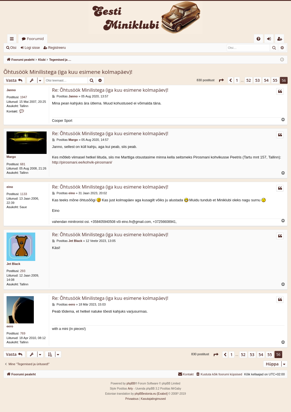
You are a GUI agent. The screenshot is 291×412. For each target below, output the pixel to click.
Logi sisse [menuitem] (270, 39)
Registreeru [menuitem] (281, 39)
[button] (221, 80)
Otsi (13, 48)
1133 (23, 194)
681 (22, 164)
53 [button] (257, 80)
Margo (11, 156)
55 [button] (275, 80)
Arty (130, 388)
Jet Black (13, 263)
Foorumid (35, 38)
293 (22, 271)
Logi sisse (32, 48)
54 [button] (266, 80)
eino (10, 187)
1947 (23, 97)
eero (10, 326)
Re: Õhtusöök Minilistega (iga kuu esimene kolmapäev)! (110, 90)
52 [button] (248, 80)
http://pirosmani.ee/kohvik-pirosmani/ (82, 162)
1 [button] (237, 80)
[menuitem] (258, 38)
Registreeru (57, 48)
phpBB (130, 383)
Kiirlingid (13, 39)
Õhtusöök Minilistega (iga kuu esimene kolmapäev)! (67, 72)
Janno (11, 90)
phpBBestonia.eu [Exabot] (151, 393)
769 (22, 333)
